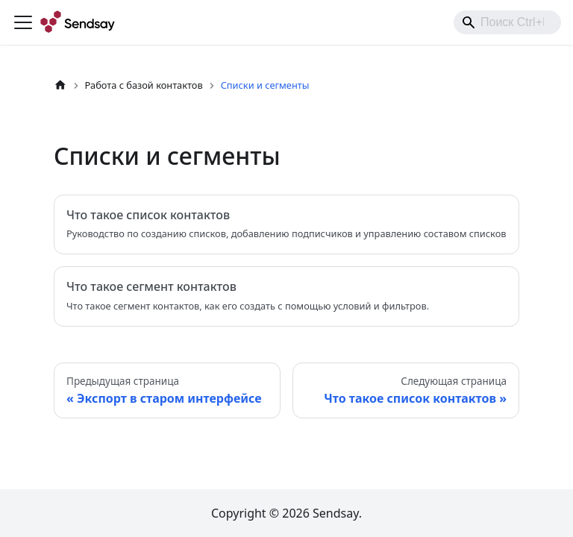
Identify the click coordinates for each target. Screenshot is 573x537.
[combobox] (507, 22)
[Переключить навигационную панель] (23, 22)
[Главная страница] (60, 85)
